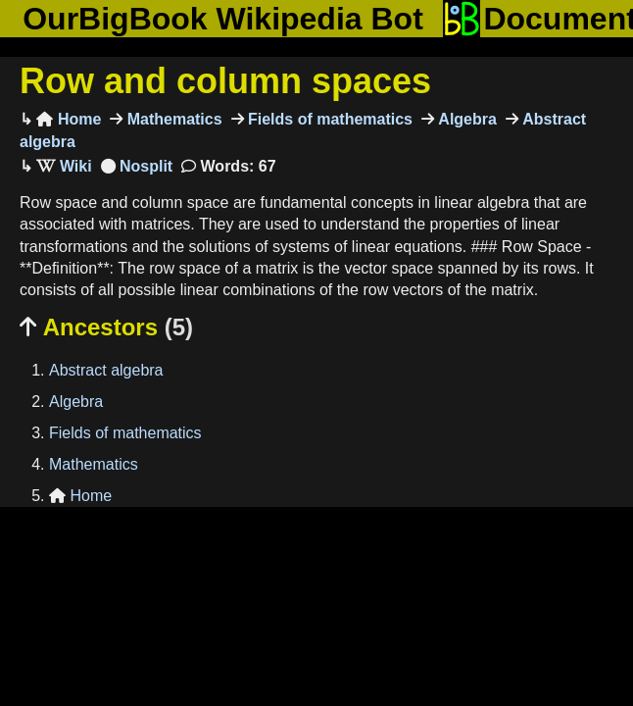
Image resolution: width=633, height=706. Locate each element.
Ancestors (106, 327)
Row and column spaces (225, 81)
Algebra (465, 119)
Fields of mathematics (329, 119)
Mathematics (171, 119)
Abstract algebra (106, 370)
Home (68, 119)
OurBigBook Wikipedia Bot (223, 18)
